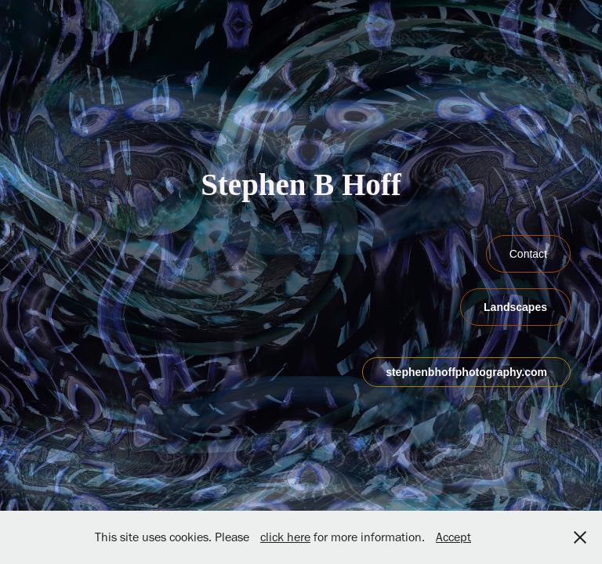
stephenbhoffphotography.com (466, 372)
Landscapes (515, 307)
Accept (453, 537)
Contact (528, 254)
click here (285, 537)
